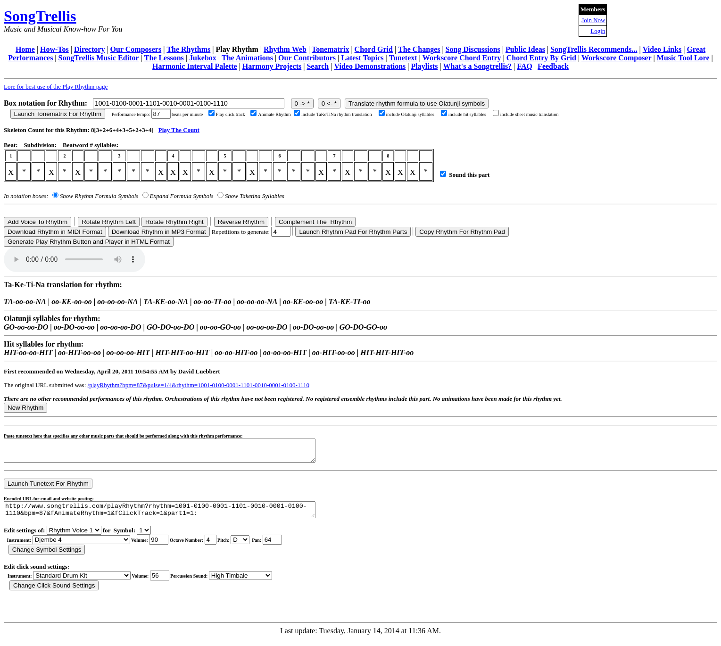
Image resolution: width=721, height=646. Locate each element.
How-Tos (54, 49)
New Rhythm (25, 407)
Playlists (424, 66)
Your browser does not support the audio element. (74, 259)
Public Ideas (525, 49)
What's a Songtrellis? (477, 66)
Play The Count (178, 129)
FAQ (524, 66)
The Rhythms (188, 49)
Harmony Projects (271, 66)
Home (25, 49)
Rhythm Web (285, 49)
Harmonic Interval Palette (194, 66)
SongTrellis (40, 16)
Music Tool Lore (683, 58)
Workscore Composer (616, 58)
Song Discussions (473, 49)
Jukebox (202, 58)
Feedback (553, 66)
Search (318, 66)
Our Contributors (307, 58)
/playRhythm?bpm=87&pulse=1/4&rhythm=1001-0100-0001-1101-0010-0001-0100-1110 (198, 385)
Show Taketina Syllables (254, 195)
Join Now (593, 20)
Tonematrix (330, 49)
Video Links (662, 49)
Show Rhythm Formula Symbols (99, 195)
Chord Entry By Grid (541, 58)
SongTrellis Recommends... (593, 49)
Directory (89, 49)
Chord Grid (374, 49)
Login (597, 30)
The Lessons (164, 58)
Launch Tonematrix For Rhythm (58, 113)
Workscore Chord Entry (462, 58)
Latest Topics (362, 58)
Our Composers (136, 49)
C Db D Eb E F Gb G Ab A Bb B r (240, 546)
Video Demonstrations (370, 66)
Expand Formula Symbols (182, 195)
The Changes (419, 49)
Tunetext (403, 58)
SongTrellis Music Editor (98, 58)
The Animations (247, 58)
